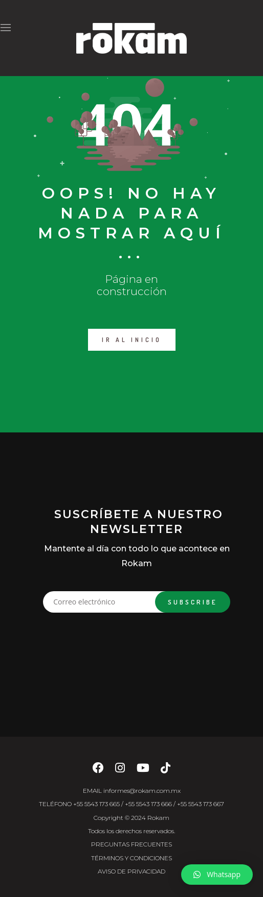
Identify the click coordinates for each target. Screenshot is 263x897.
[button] (217, 874)
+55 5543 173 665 (96, 804)
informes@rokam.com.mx (142, 790)
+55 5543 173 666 (148, 804)
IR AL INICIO (132, 340)
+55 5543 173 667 (200, 804)
